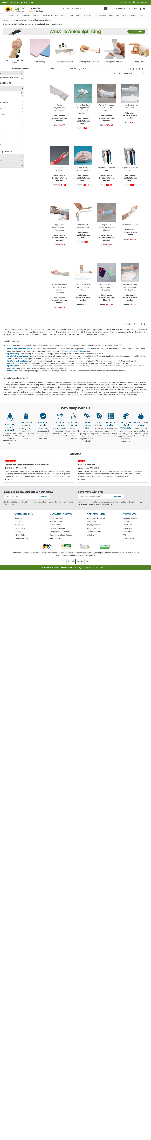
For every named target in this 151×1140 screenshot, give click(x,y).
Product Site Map (21, 536)
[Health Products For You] (15, 9)
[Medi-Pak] (9, 140)
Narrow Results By (20, 69)
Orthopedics (60, 15)
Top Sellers (8, 161)
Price (6, 170)
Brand (6, 91)
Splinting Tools (13, 366)
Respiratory (47, 15)
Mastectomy (114, 15)
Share (8, 477)
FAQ (124, 532)
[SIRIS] (9, 124)
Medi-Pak (14, 140)
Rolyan (13, 97)
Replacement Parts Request (61, 532)
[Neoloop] (9, 143)
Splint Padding (13, 354)
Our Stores (19, 522)
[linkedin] (78, 558)
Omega (13, 103)
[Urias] (9, 109)
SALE (141, 15)
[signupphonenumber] (94, 493)
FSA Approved (9, 166)
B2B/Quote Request (57, 536)
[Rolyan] (9, 97)
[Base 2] (9, 130)
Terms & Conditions (57, 525)
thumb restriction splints (73, 351)
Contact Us (120, 8)
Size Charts (127, 529)
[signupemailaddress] (20, 493)
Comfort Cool (15, 112)
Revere (13, 152)
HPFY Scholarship (94, 525)
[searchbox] (84, 8)
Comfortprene (16, 118)
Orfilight (13, 146)
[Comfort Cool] (9, 112)
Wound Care (13, 15)
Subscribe (43, 494)
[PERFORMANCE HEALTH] (9, 85)
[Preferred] (9, 149)
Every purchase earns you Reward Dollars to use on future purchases (141, 433)
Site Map (18, 529)
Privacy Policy (20, 532)
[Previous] (129, 69)
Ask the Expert (129, 536)
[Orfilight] (9, 146)
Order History (55, 522)
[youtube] (82, 558)
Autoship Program (59, 422)
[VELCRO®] (9, 100)
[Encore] (9, 137)
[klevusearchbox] (105, 8)
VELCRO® (14, 100)
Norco (12, 121)
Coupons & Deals (130, 515)
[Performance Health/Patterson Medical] (9, 79)
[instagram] (73, 558)
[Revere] (9, 152)
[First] (126, 69)
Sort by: (117, 73)
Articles (126, 519)
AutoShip (90, 532)
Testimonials (20, 525)
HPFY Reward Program (96, 515)
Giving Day (91, 519)
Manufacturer (8, 73)
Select (13, 115)
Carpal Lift (14, 133)
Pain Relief (82, 458)
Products (55, 68)
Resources (129, 510)
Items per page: (75, 68)
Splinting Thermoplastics (17, 356)
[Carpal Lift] (9, 133)
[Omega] (9, 103)
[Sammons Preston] (9, 106)
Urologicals (25, 15)
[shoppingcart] (144, 8)
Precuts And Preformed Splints (19, 349)
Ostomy (36, 15)
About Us (18, 515)
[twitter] (64, 558)
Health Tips (127, 522)
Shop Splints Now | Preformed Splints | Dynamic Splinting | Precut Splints (31, 24)
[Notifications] (140, 8)
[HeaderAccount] (132, 8)
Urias (12, 109)
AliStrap (13, 127)
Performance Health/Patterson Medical (20, 80)
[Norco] (9, 121)
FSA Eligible (127, 525)
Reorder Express (56, 519)
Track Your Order (57, 515)
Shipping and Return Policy (60, 529)
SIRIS (12, 124)
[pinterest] (87, 558)
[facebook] (68, 558)
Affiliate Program (94, 529)
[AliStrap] (9, 127)
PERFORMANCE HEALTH (19, 84)
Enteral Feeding (75, 15)
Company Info (22, 510)
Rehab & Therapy (129, 15)
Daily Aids (88, 15)
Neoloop (13, 143)
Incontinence (100, 15)
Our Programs (95, 510)
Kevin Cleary (10, 465)
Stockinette (11, 371)
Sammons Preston (17, 106)
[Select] (9, 115)
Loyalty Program (93, 522)
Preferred (14, 149)
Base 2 (13, 130)
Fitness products (10, 458)
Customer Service (60, 510)
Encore (13, 136)
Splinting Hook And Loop (17, 361)
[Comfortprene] (9, 118)
